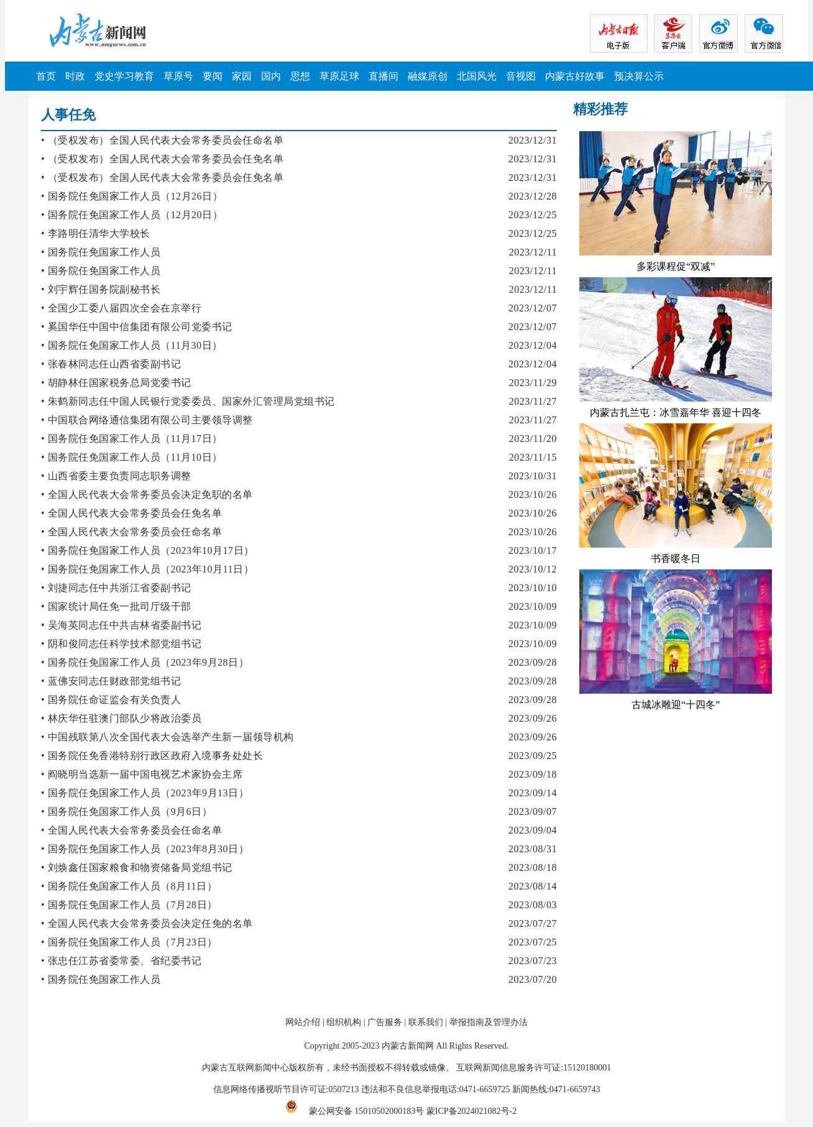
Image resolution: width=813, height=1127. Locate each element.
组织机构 (343, 1022)
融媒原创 (428, 76)
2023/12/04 (532, 345)
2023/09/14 (532, 793)
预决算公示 (639, 76)
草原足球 (339, 76)
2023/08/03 (532, 904)
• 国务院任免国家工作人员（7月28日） (129, 904)
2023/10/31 (532, 476)
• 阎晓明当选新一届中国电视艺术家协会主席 (141, 774)
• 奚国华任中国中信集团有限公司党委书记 (136, 326)
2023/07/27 (532, 923)
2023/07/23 (532, 960)
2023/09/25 (532, 755)
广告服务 (384, 1022)
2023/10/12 (532, 569)
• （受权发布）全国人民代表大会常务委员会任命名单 (162, 140)
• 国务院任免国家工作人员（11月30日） (132, 345)
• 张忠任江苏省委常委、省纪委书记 (121, 960)
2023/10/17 (532, 550)
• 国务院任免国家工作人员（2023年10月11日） (147, 569)
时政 (75, 76)
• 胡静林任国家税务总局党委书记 (116, 382)
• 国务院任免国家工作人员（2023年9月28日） (145, 662)
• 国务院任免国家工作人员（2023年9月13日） (145, 793)
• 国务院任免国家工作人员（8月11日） (129, 886)
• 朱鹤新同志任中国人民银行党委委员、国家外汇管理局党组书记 (188, 401)
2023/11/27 (533, 401)
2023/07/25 (532, 942)
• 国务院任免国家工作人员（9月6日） (126, 811)
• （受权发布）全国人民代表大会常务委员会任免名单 (162, 159)
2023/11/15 (533, 457)
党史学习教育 (124, 76)
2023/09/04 (532, 830)
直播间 (383, 76)
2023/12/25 (532, 214)
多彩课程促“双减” (675, 266)
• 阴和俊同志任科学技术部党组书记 (121, 643)
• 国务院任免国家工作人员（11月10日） (132, 457)
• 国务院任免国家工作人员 (100, 252)
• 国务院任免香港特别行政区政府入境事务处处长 (152, 755)
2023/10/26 (532, 494)
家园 (242, 76)
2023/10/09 (532, 606)
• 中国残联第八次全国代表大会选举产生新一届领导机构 (167, 737)
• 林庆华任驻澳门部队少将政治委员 (121, 718)
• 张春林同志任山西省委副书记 (111, 364)
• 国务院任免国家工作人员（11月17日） (132, 438)
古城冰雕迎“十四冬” (676, 704)
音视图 (521, 76)
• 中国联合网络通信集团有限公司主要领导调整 (147, 420)
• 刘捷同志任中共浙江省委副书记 (116, 587)
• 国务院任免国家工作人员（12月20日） (132, 214)
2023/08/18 (532, 867)
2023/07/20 (532, 979)
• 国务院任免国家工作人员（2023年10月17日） (147, 550)
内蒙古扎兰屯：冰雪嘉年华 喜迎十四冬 (675, 412)
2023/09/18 (532, 774)
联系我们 (425, 1022)
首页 (46, 76)
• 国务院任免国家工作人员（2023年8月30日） (145, 849)
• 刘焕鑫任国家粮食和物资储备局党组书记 (136, 867)
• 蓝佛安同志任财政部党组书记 (111, 681)
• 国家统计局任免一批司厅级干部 (116, 606)
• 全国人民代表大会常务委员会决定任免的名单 (147, 923)
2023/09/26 (532, 718)
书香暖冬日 (675, 558)
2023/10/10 (532, 587)
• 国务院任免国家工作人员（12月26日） (132, 196)
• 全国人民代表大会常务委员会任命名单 (131, 532)
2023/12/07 (532, 308)
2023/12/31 (532, 140)
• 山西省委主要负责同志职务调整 (116, 476)
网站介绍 (302, 1022)
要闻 (213, 76)
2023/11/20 (533, 438)
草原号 (178, 76)
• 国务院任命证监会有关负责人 (111, 699)
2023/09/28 (532, 662)
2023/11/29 (533, 382)
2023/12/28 (532, 196)
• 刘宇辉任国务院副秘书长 (100, 289)
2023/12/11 (533, 252)
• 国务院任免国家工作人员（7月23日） (129, 942)
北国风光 (477, 76)
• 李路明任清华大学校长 (95, 233)
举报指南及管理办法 (488, 1022)
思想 (300, 76)
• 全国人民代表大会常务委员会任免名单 (131, 513)
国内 (271, 76)
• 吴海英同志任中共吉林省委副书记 (121, 625)
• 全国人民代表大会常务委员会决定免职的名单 (147, 494)
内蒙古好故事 (575, 76)
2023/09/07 (532, 811)
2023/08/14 (532, 886)
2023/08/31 (532, 849)
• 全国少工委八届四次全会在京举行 (121, 308)
